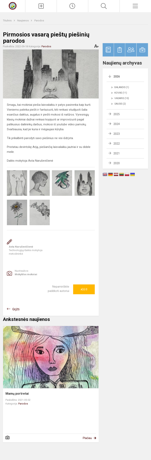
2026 (116, 76)
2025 (116, 114)
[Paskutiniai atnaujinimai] (72, 6)
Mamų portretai (17, 393)
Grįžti (15, 309)
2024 (116, 124)
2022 (116, 143)
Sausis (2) (120, 103)
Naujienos (23, 20)
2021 (116, 153)
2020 (116, 163)
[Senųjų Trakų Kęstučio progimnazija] (12, 5)
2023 (116, 133)
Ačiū (84, 289)
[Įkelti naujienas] (41, 6)
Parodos (39, 20)
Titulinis (7, 20)
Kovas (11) (120, 92)
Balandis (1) (121, 87)
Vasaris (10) (121, 98)
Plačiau (87, 438)
